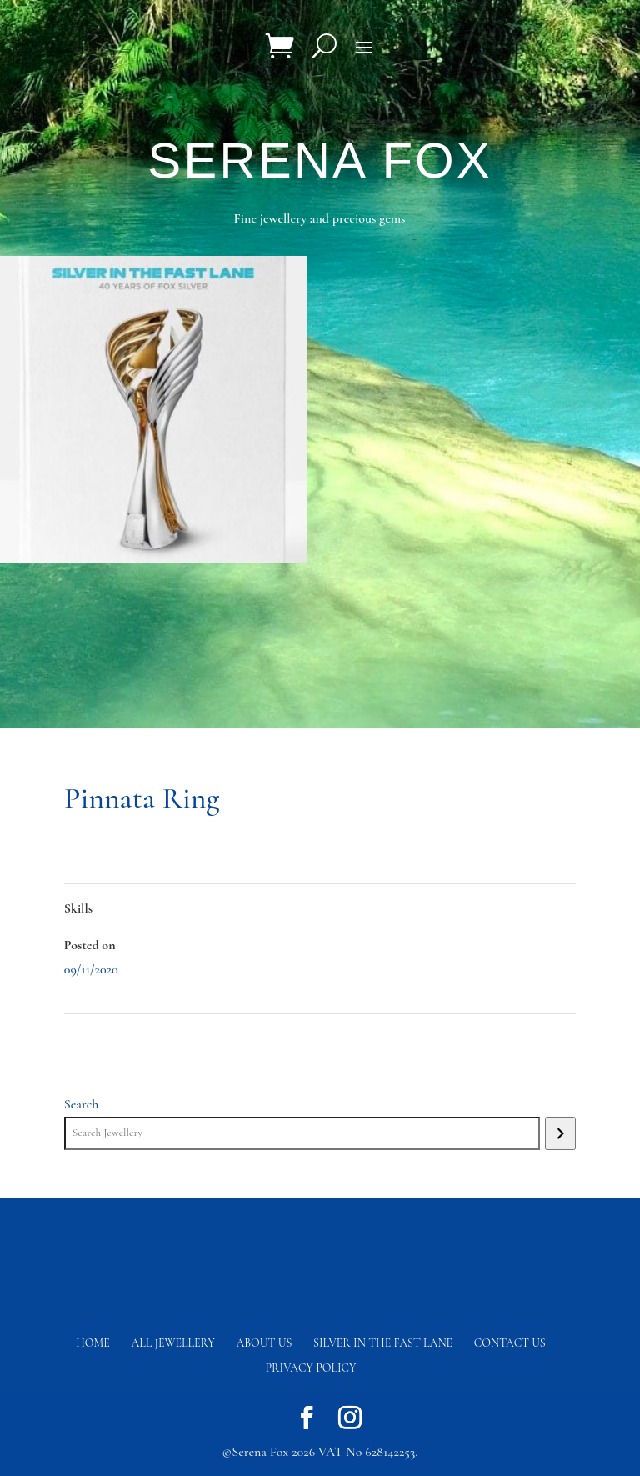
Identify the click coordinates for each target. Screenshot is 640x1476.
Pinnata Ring (99, 1038)
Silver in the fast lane (382, 1343)
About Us (264, 1343)
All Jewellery (173, 1343)
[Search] (560, 1133)
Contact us (510, 1343)
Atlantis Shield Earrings (516, 1038)
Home (93, 1343)
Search (81, 1104)
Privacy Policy (311, 1368)
